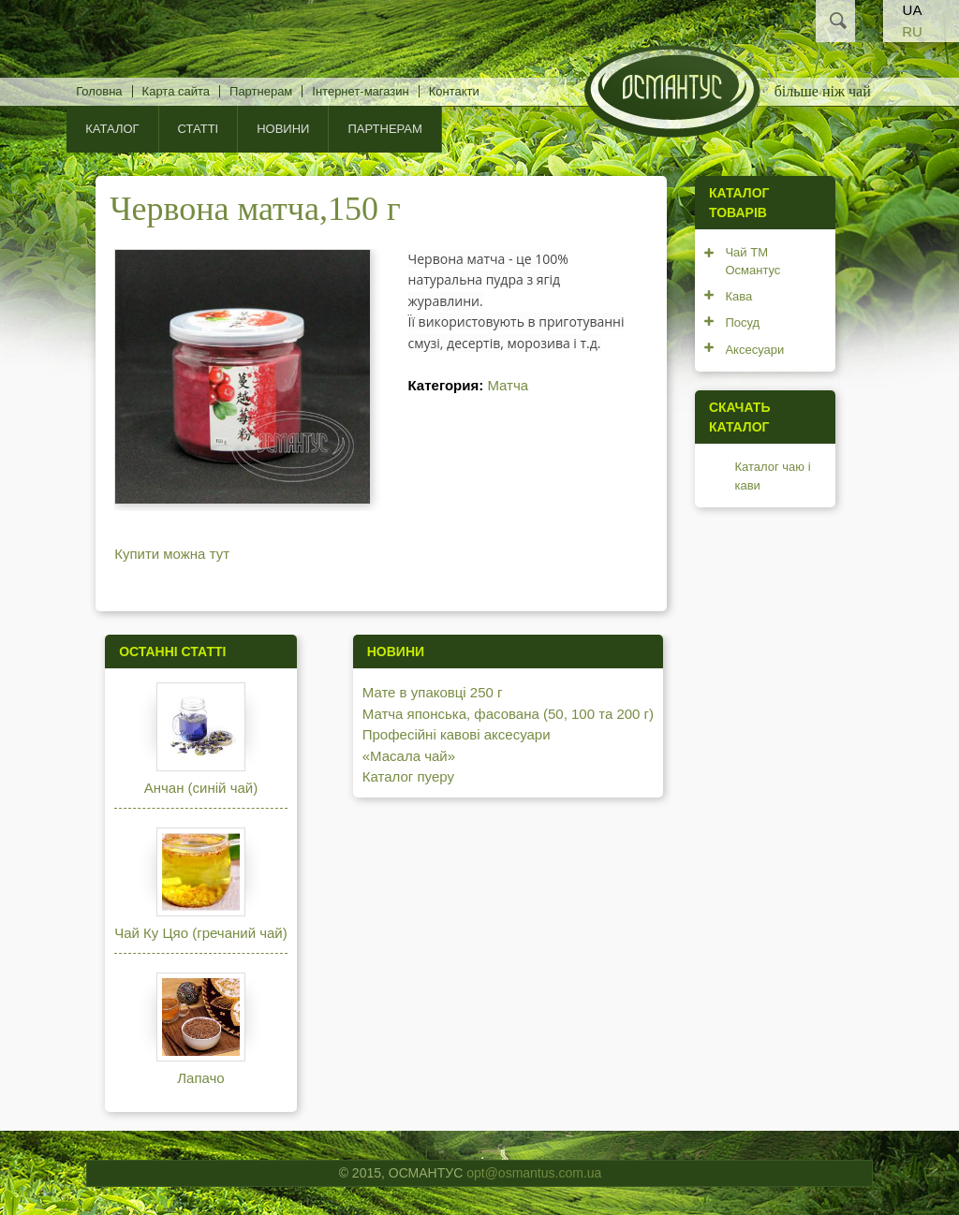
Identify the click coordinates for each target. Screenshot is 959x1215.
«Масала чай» (408, 756)
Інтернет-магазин (360, 91)
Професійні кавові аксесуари (456, 734)
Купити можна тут (171, 554)
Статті (198, 129)
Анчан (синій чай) (201, 788)
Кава (738, 296)
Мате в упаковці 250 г (432, 692)
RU (912, 31)
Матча (507, 385)
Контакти (454, 91)
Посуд (742, 322)
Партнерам (260, 91)
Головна (99, 91)
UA (912, 10)
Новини (283, 129)
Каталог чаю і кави (772, 476)
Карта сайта (176, 91)
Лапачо (200, 1078)
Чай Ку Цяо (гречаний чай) (201, 933)
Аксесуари (754, 350)
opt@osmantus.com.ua (533, 1172)
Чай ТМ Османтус (752, 261)
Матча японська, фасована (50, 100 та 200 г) (508, 714)
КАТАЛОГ (112, 129)
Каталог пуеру (408, 776)
